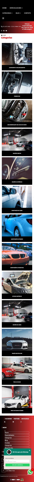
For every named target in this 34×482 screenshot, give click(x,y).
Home (4, 8)
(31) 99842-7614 (16, 26)
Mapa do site (9, 448)
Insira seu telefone (9, 458)
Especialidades (15, 8)
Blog (17, 13)
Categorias (6, 13)
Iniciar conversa (17, 465)
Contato (27, 13)
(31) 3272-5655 (5, 26)
